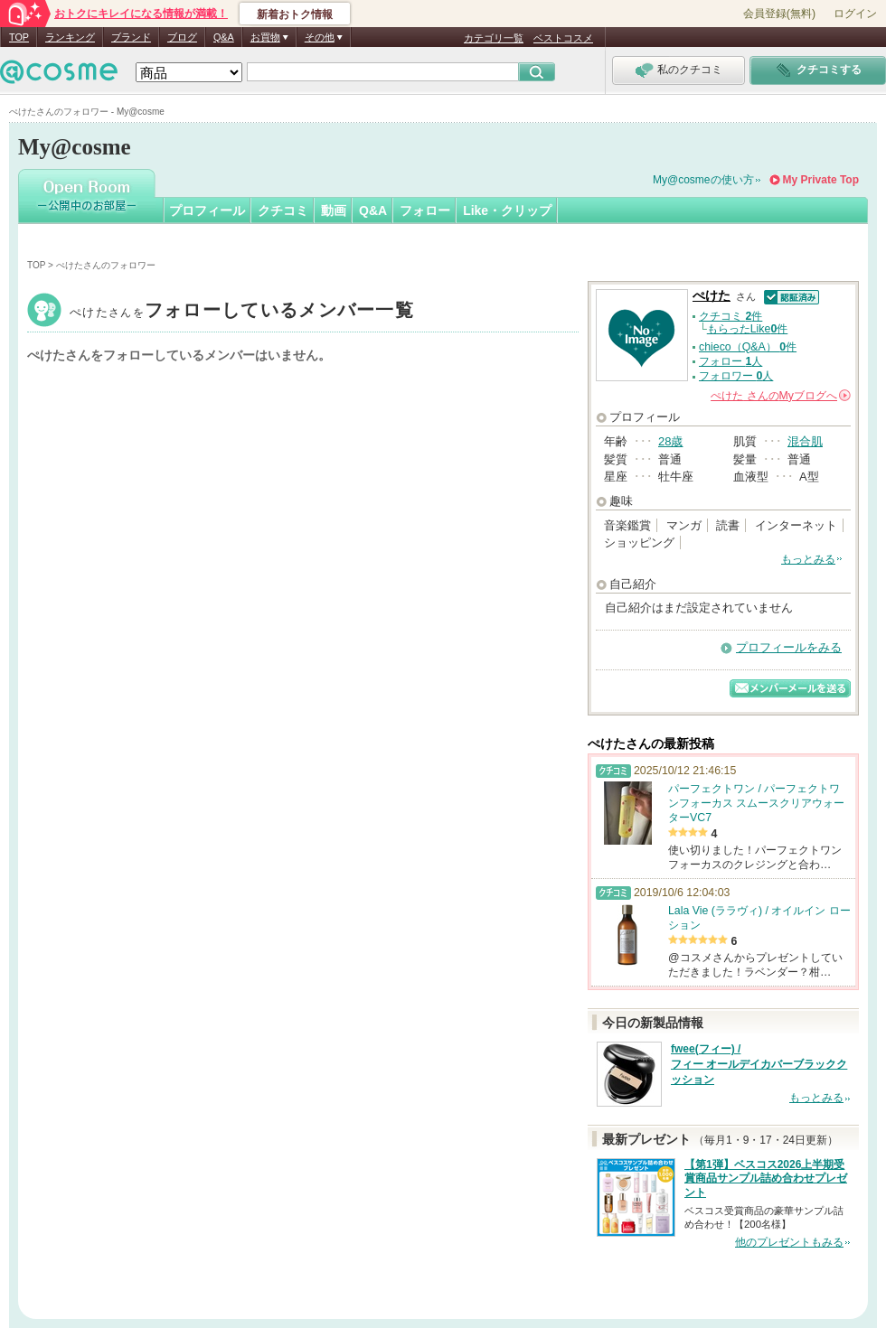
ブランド (131, 37)
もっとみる (808, 559)
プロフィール (207, 210)
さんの (781, 395)
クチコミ (283, 210)
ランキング (70, 37)
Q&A (223, 37)
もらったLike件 (747, 329)
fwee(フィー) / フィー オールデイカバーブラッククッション (759, 1064)
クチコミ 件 (730, 316)
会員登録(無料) (779, 13)
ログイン (855, 13)
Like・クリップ (507, 210)
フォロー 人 (730, 361)
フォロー (425, 210)
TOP (19, 37)
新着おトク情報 (295, 14)
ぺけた (242, 312)
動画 (333, 210)
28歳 (670, 441)
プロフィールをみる (789, 647)
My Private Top (821, 179)
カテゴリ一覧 (493, 38)
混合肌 (805, 441)
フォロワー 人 (736, 375)
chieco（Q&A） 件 (747, 347)
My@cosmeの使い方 (703, 179)
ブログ (182, 37)
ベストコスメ (563, 38)
